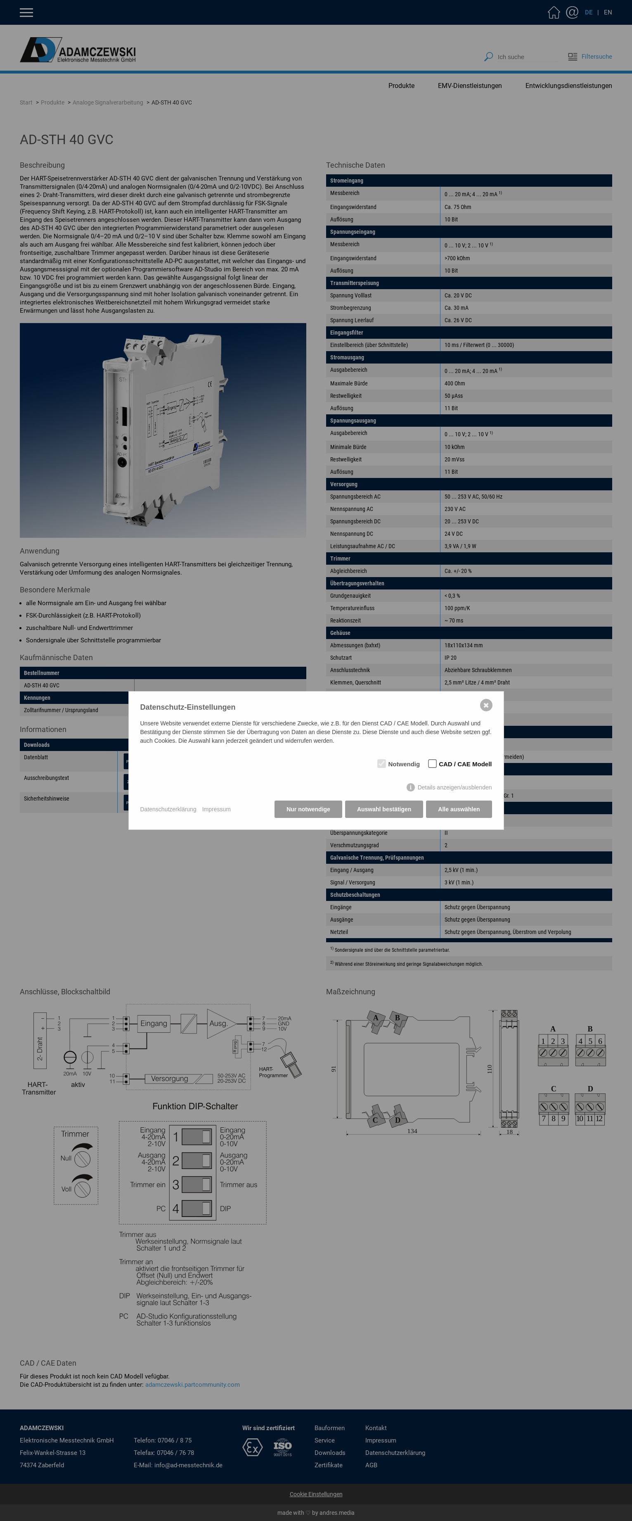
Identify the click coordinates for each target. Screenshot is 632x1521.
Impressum (216, 809)
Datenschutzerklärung (168, 809)
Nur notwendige (308, 809)
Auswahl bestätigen (384, 809)
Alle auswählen (459, 809)
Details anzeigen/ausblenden (455, 787)
